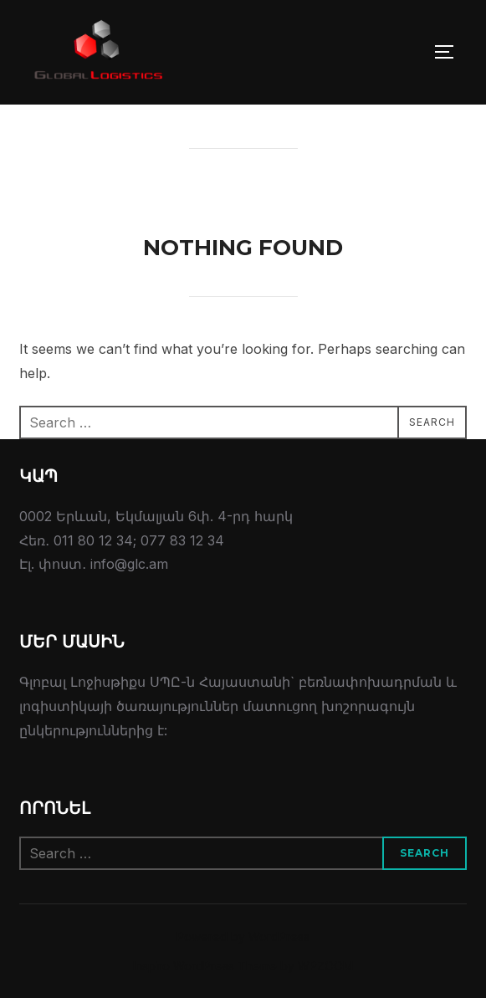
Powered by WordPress (243, 936)
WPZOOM (325, 966)
